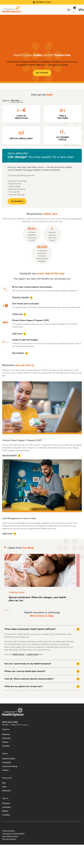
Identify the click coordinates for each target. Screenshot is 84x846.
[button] (69, 10)
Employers (6, 738)
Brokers (5, 742)
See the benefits (9, 455)
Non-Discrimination (9, 839)
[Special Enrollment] (21, 135)
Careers (5, 770)
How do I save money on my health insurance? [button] (27, 663)
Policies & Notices (8, 831)
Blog (4, 783)
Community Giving (9, 766)
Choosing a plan (17, 592)
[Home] (11, 10)
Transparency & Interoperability (13, 833)
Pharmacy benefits (20, 297)
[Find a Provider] (63, 114)
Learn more (17, 333)
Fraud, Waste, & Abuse (10, 836)
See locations (18, 353)
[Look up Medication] (21, 114)
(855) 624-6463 (10, 722)
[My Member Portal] (63, 135)
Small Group (18, 654)
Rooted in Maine (8, 758)
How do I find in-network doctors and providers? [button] (29, 678)
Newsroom (6, 790)
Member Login (43, 2)
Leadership (6, 762)
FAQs (4, 786)
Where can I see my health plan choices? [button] (25, 671)
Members (6, 734)
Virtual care (17, 314)
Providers (6, 746)
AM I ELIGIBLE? (17, 201)
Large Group (32, 654)
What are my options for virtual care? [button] (23, 686)
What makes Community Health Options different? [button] (30, 629)
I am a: (5, 100)
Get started (42, 73)
